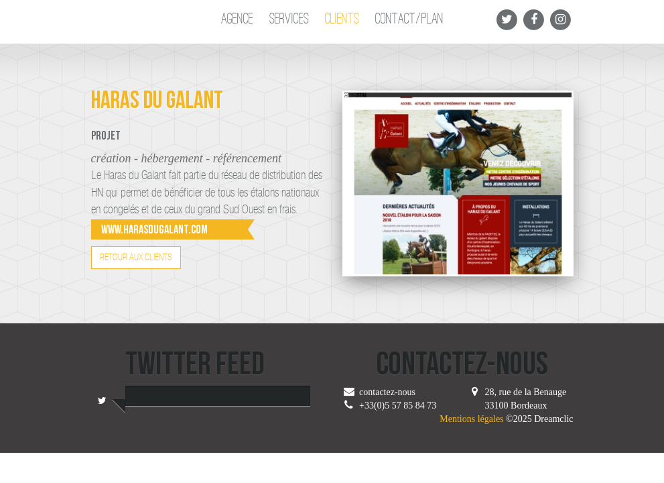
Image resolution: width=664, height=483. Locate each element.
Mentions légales (471, 419)
